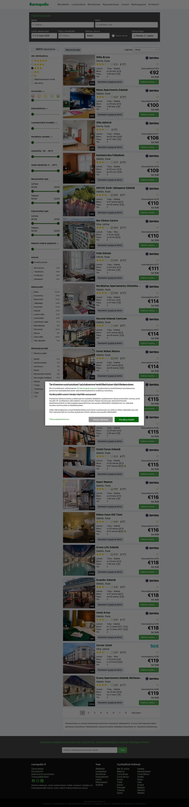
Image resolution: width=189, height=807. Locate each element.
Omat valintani (100, 419)
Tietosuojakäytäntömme (59, 419)
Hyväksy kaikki (126, 419)
